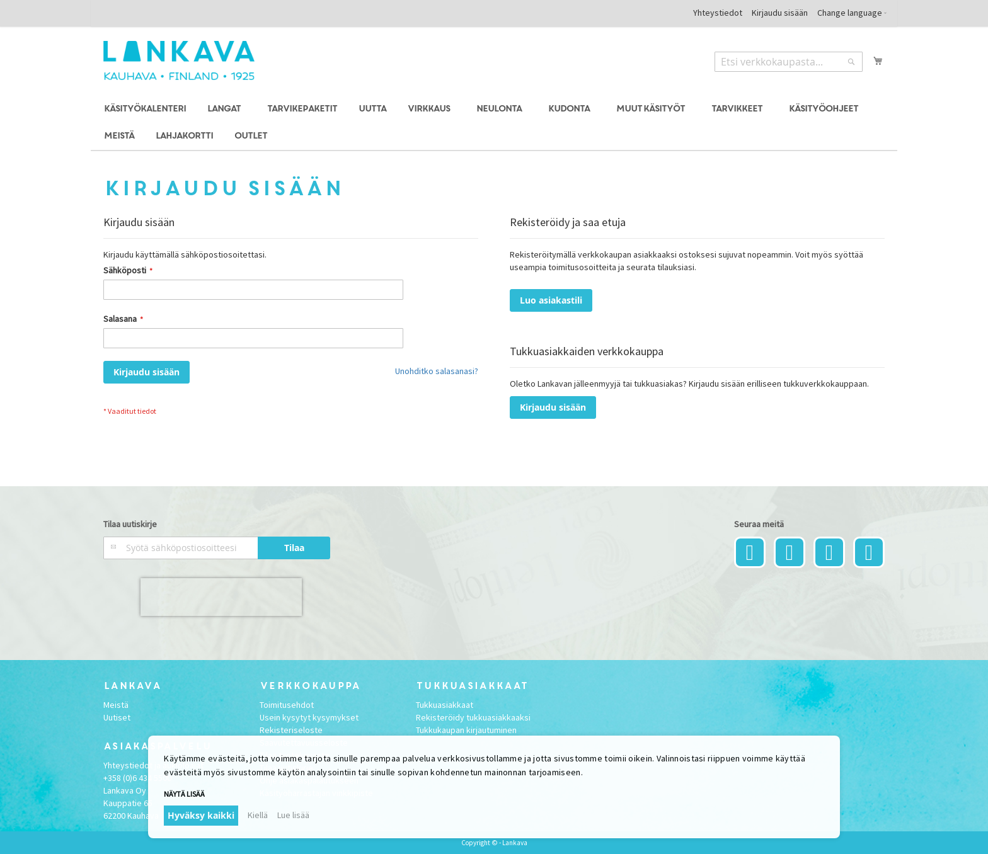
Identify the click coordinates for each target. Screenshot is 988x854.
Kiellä (258, 815)
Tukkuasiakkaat (444, 704)
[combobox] (789, 62)
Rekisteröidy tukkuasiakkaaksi (473, 717)
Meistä (116, 704)
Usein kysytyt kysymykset (309, 717)
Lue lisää (293, 815)
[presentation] (221, 597)
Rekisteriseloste (291, 730)
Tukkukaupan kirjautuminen (466, 730)
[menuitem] (144, 109)
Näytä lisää (184, 794)
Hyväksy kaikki (201, 815)
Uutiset (116, 717)
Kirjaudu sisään (780, 12)
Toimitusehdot (287, 704)
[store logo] (179, 60)
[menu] (494, 123)
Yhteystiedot (717, 12)
